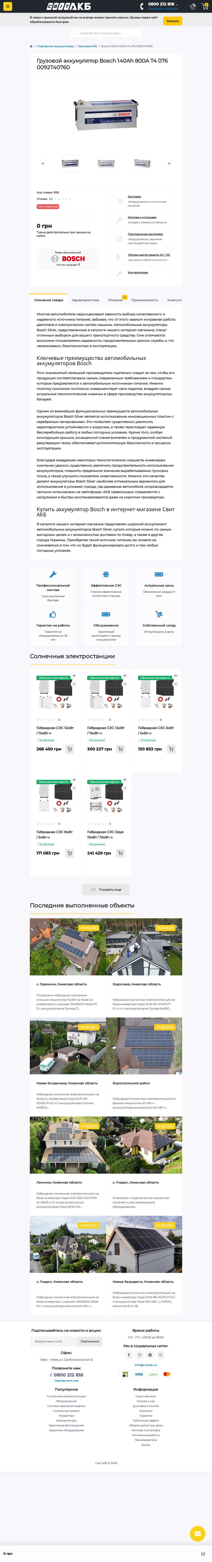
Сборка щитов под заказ (146, 1422)
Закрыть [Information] (173, 18)
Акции (145, 1442)
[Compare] (74, 681)
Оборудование (66, 1398)
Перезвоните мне (66, 1378)
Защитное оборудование (66, 1427)
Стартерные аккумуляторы (55, 43)
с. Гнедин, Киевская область (59, 1279)
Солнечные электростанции (72, 653)
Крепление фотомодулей (66, 1422)
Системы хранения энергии (66, 1403)
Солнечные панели (66, 1408)
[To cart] (69, 746)
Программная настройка (145, 231)
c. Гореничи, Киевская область (61, 982)
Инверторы (66, 1413)
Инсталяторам (138, 269)
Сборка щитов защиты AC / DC (149, 252)
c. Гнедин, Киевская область (136, 1180)
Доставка (134, 194)
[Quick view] (74, 673)
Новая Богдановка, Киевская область (67, 1081)
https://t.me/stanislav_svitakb (150, 1352)
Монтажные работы (145, 1432)
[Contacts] (192, 6)
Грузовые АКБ (87, 43)
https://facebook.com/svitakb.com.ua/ (129, 1352)
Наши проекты (146, 1393)
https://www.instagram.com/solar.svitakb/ (139, 1352)
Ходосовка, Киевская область (137, 982)
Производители (146, 1437)
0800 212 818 (161, 4)
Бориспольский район (131, 1081)
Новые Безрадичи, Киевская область (143, 1279)
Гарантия (145, 1413)
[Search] (74, 30)
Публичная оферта (146, 1418)
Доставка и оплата (146, 1403)
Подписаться (90, 1338)
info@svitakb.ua (146, 1362)
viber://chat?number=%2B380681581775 (161, 1352)
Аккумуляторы (66, 1418)
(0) (51, 196)
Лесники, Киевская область (59, 1180)
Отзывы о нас (146, 1398)
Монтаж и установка (142, 214)
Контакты (145, 1408)
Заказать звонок (163, 8)
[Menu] (7, 6)
